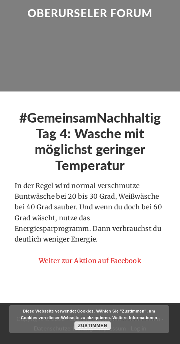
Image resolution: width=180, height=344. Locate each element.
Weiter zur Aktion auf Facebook (90, 261)
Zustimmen (92, 325)
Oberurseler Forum (90, 12)
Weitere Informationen (134, 317)
